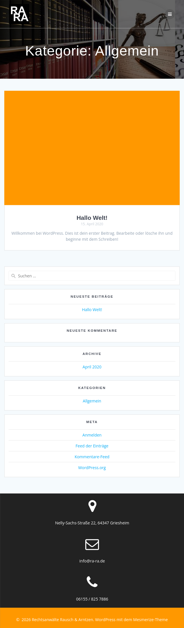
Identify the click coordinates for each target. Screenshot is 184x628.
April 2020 (92, 367)
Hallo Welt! (91, 217)
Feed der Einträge (92, 446)
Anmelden (92, 435)
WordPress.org (92, 467)
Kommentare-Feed (92, 456)
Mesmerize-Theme (150, 619)
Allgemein (92, 401)
